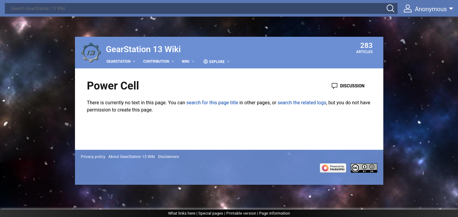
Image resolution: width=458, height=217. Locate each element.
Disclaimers (168, 156)
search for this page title (212, 102)
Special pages (210, 213)
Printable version (241, 213)
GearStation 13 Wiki (143, 49)
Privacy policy (93, 156)
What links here (181, 213)
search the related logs (302, 102)
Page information (274, 213)
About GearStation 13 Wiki (131, 156)
